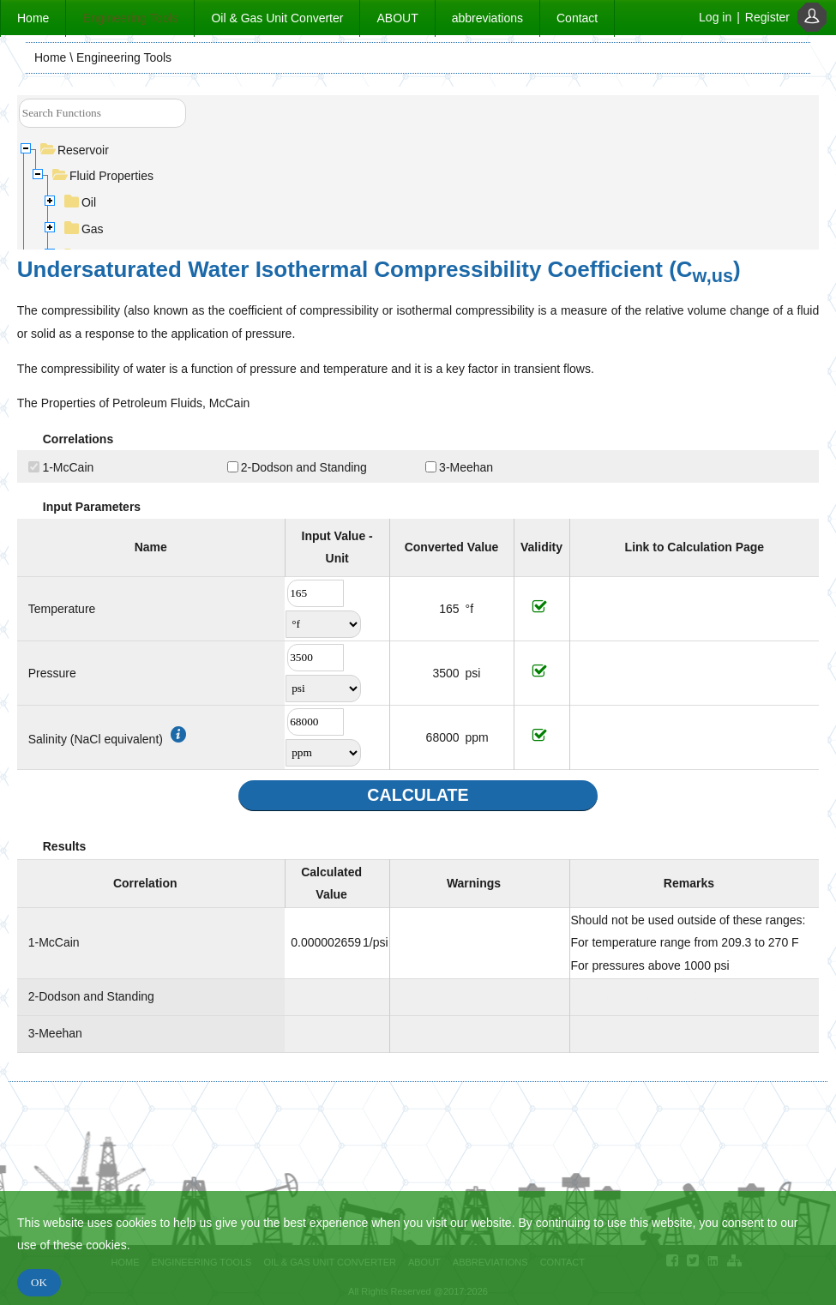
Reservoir (75, 150)
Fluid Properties (103, 176)
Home (33, 18)
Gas (84, 229)
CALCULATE (417, 794)
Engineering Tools (129, 18)
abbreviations (487, 18)
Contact (577, 18)
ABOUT (397, 18)
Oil (80, 202)
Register (767, 17)
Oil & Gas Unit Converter (277, 18)
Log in (715, 17)
